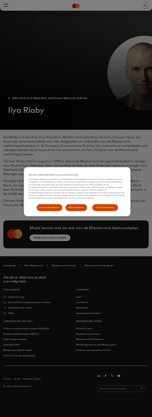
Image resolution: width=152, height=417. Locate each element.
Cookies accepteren (49, 207)
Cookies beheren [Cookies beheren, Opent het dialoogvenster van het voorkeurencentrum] (105, 207)
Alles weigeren (76, 207)
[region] (77, 191)
